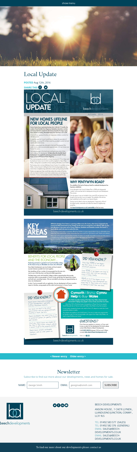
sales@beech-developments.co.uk (108, 430)
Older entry (77, 356)
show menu (68, 3)
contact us (95, 447)
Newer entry (59, 356)
